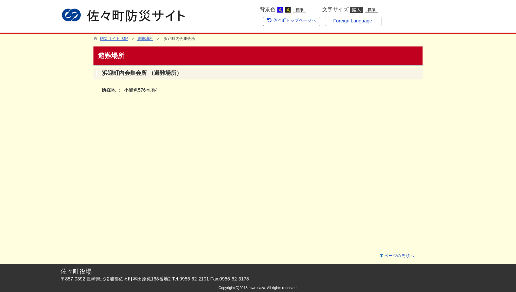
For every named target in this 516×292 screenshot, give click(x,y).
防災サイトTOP (114, 38)
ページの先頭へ (399, 256)
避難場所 (145, 38)
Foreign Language (352, 20)
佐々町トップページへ (291, 20)
